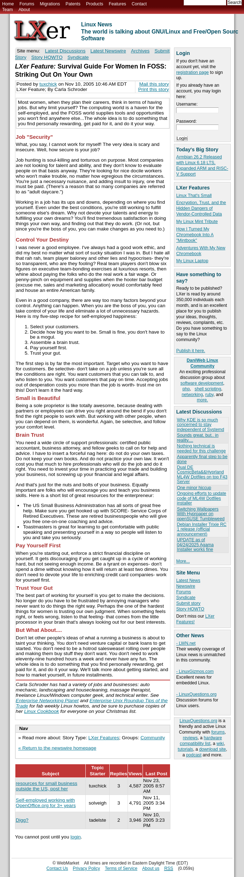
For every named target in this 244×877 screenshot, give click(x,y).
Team (7, 9)
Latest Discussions (65, 51)
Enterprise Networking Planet (47, 700)
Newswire (185, 586)
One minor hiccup (194, 487)
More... (183, 561)
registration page (192, 72)
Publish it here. (190, 350)
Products (94, 3)
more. (202, 399)
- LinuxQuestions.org (196, 694)
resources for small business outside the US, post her (46, 786)
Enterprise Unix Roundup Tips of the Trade (92, 703)
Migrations (50, 3)
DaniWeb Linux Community (202, 363)
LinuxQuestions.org (198, 720)
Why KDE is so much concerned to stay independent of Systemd (200, 424)
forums (217, 732)
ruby (209, 394)
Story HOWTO (190, 609)
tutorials (185, 749)
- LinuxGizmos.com (195, 671)
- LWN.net (185, 643)
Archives (140, 51)
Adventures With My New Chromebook (200, 250)
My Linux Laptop (192, 260)
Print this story (153, 89)
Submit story (188, 603)
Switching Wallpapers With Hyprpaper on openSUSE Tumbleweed (200, 514)
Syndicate (185, 597)
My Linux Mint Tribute (197, 221)
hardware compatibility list (201, 740)
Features (117, 3)
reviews (190, 737)
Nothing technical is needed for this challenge (201, 448)
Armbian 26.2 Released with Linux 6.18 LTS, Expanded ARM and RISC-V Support (202, 165)
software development (201, 383)
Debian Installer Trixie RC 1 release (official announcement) (201, 529)
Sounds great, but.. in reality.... (197, 437)
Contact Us (57, 868)
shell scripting (208, 388)
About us (150, 868)
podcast (193, 754)
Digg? (22, 820)
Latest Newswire (108, 51)
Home (8, 3)
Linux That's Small (193, 195)
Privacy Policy (86, 868)
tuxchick (48, 84)
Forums (26, 3)
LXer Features (103, 737)
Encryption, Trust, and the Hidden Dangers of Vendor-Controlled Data (201, 208)
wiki (220, 743)
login (75, 837)
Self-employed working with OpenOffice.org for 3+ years (46, 802)
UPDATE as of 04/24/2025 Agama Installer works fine (195, 544)
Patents (73, 3)
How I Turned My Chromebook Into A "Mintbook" (195, 235)
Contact (138, 3)
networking (192, 394)
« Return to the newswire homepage (57, 748)
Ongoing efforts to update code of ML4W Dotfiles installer (201, 498)
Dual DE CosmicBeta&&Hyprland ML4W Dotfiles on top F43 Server (202, 474)
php (186, 388)
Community (152, 737)
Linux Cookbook (41, 711)
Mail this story (154, 84)
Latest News (188, 580)
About (24, 9)
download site (212, 749)
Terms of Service (121, 868)
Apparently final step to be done (202, 459)
